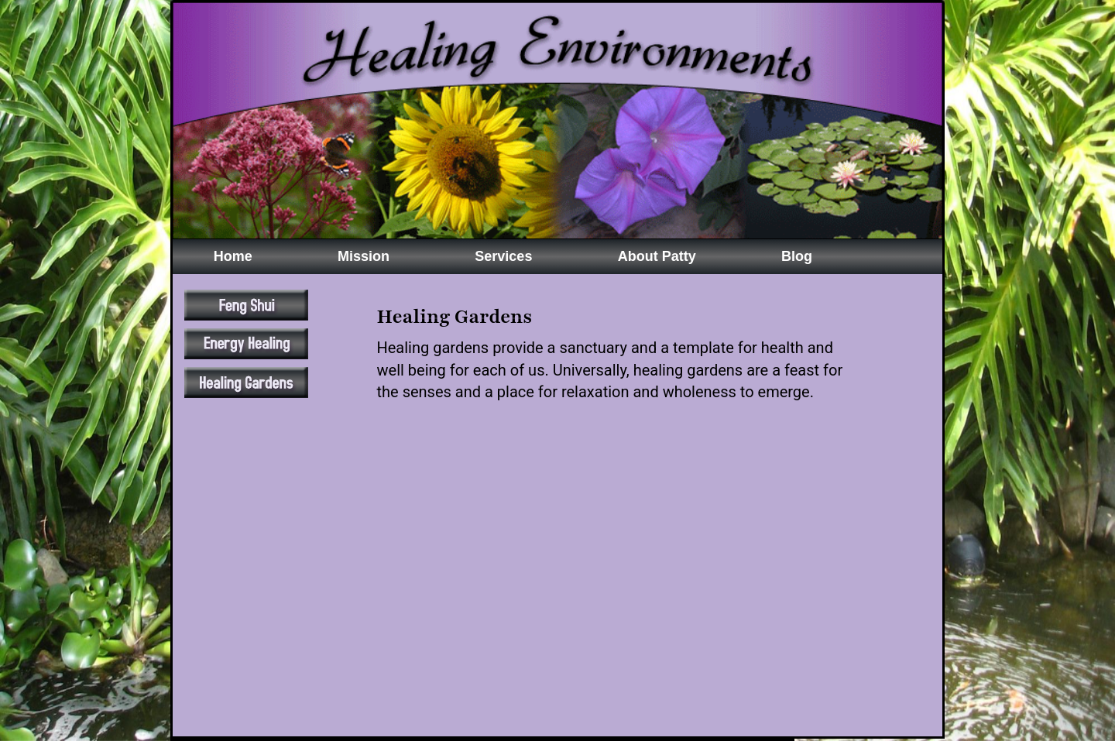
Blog (796, 256)
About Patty (657, 256)
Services (503, 256)
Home (233, 256)
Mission (363, 256)
